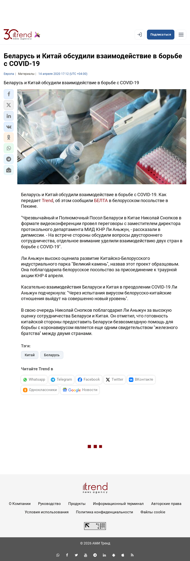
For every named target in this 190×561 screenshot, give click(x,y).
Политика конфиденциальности (104, 512)
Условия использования (47, 512)
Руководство (49, 503)
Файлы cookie (153, 512)
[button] (8, 94)
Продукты (77, 503)
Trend (47, 200)
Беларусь (52, 355)
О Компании (20, 503)
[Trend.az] (22, 34)
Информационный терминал (118, 503)
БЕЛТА (101, 200)
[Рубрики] (181, 35)
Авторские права (166, 503)
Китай (30, 355)
